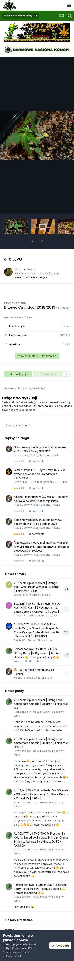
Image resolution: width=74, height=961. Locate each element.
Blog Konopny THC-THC (52, 481)
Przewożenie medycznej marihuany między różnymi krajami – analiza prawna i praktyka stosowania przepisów (42, 546)
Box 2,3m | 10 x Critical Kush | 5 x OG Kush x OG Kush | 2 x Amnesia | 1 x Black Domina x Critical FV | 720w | (37, 607)
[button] (32, 241)
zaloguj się (51, 405)
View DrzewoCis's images (31, 277)
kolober (18, 661)
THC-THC (28, 481)
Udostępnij (18, 374)
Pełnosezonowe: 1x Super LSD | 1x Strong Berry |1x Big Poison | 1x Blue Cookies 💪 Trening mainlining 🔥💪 (36, 653)
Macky (26, 455)
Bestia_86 (19, 640)
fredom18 (19, 615)
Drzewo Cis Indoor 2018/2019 (29, 307)
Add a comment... (18, 425)
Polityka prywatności (15, 944)
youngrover (21, 594)
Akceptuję (60, 945)
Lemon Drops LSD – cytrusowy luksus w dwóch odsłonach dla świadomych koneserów (39, 474)
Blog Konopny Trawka (46, 455)
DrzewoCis (29, 269)
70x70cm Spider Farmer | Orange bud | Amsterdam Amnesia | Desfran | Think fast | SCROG (36, 587)
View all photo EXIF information (37, 355)
